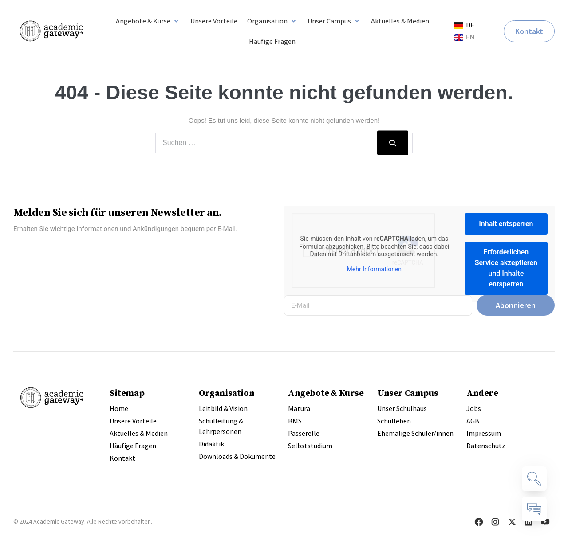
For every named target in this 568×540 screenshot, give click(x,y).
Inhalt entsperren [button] (506, 223)
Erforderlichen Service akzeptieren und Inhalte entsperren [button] (506, 268)
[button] (148, 21)
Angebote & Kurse (326, 393)
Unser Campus (407, 393)
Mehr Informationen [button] (374, 269)
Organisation (226, 393)
